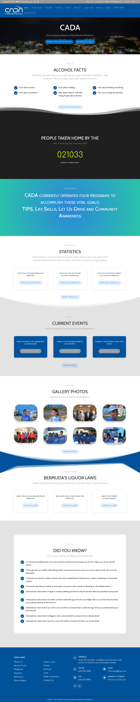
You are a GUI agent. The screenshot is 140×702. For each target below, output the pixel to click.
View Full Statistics (30, 283)
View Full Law (30, 505)
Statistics (59, 8)
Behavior (77, 8)
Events (68, 8)
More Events (70, 365)
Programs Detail (70, 225)
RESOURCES (119, 8)
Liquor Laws (88, 8)
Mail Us (134, 1)
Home (26, 8)
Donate (127, 1)
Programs (48, 8)
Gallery (108, 8)
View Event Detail (30, 351)
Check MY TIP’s (30, 13)
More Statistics (70, 297)
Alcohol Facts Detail (70, 107)
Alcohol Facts (37, 8)
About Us (90, 1)
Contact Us (99, 1)
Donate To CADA (85, 42)
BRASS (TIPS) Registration (113, 1)
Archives (99, 8)
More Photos (70, 451)
